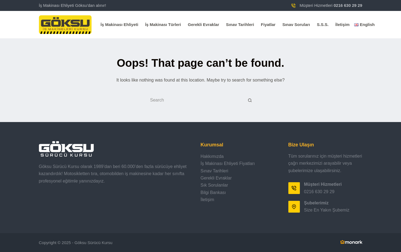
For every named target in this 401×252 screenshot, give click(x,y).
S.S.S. (323, 24)
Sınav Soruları (296, 24)
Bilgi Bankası (213, 192)
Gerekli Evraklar (203, 24)
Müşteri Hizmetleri (331, 5)
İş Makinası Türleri (163, 24)
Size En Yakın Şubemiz (326, 210)
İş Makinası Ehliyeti (119, 24)
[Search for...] (195, 100)
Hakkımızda (212, 156)
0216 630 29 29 (319, 191)
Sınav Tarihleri (240, 24)
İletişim (342, 24)
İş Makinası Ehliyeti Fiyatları (228, 163)
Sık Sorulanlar (214, 185)
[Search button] (249, 100)
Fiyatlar (268, 24)
